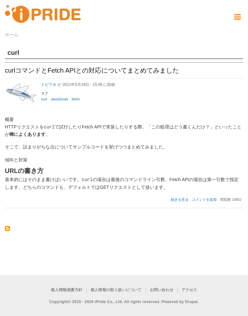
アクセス (189, 289)
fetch (76, 99)
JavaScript (59, 99)
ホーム (11, 34)
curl (44, 99)
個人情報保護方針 (66, 289)
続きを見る (180, 199)
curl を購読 (7, 228)
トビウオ (49, 84)
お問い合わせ (161, 289)
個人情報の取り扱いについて (116, 289)
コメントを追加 (204, 199)
